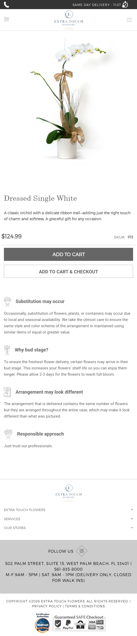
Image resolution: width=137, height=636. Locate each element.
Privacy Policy (47, 606)
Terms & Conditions (85, 606)
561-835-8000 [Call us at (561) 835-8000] (68, 569)
